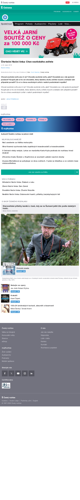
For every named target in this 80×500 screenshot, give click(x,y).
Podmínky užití (26, 494)
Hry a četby (8, 164)
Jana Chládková (12, 144)
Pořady (29, 24)
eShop (4, 435)
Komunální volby (8, 429)
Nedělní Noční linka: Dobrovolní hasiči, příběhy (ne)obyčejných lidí (39, 282)
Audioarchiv (66, 11)
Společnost (6, 24)
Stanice (5, 432)
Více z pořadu (8, 249)
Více (68, 24)
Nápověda (45, 429)
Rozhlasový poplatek (49, 441)
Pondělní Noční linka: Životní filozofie (27, 272)
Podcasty (5, 452)
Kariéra (43, 435)
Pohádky (31, 164)
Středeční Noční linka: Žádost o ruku (26, 252)
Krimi (20, 164)
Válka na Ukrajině (8, 426)
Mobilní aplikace (8, 455)
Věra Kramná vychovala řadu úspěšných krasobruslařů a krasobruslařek (42, 197)
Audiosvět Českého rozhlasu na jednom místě (17, 179)
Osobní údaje (14, 494)
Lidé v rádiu (45, 432)
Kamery (76, 11)
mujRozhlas (5, 159)
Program (57, 11)
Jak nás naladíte (47, 426)
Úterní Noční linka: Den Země (23, 262)
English (35, 494)
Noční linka (5, 68)
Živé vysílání (8, 169)
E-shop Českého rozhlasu (14, 295)
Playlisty (52, 24)
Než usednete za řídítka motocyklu (26, 187)
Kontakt (44, 438)
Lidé (60, 24)
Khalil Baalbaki (35, 117)
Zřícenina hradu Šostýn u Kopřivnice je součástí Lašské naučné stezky (42, 217)
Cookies (4, 494)
